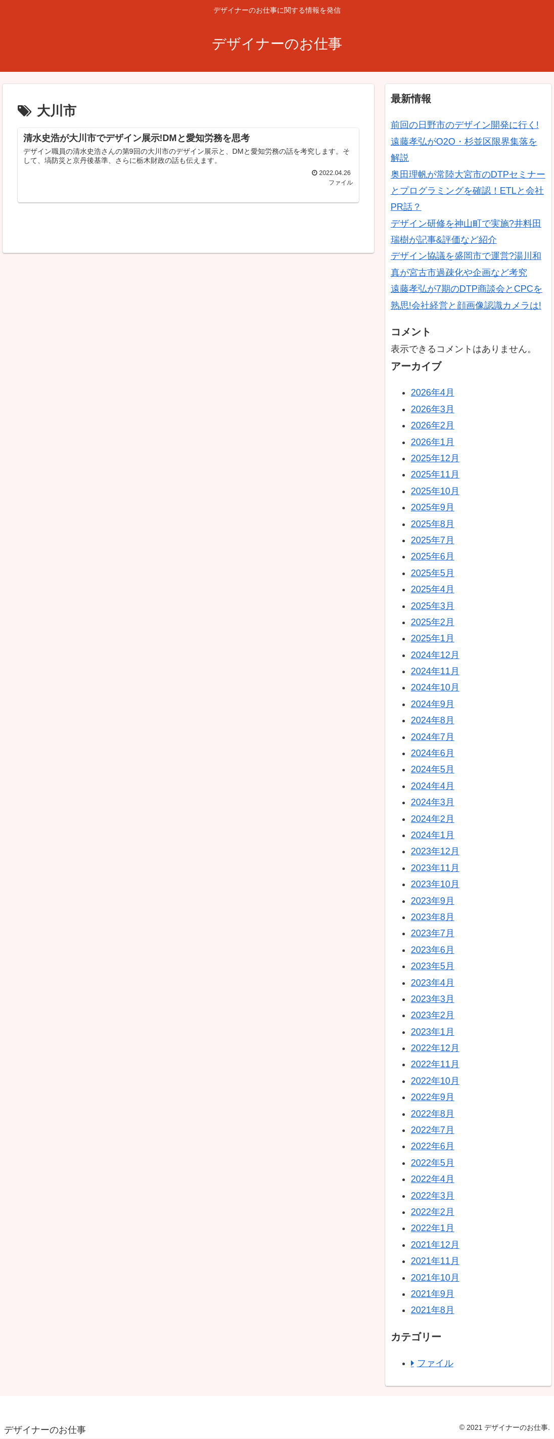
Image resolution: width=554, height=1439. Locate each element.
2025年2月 (432, 622)
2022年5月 (432, 1163)
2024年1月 (432, 835)
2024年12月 (435, 655)
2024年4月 (432, 786)
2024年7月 (432, 737)
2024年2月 (432, 819)
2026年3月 (432, 409)
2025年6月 (432, 556)
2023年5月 (432, 966)
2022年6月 (432, 1146)
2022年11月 (435, 1064)
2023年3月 (432, 999)
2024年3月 (432, 802)
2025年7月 (432, 540)
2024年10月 (435, 687)
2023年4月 (432, 983)
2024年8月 (432, 720)
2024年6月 (432, 753)
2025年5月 (432, 573)
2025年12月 (435, 458)
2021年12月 (435, 1245)
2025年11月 (435, 474)
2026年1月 (432, 442)
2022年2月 (432, 1212)
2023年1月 (432, 1032)
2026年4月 (432, 392)
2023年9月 (432, 901)
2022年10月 (435, 1081)
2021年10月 (435, 1278)
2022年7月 (432, 1130)
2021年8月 (432, 1310)
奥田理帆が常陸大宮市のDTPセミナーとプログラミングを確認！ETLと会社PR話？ (468, 190)
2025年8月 (432, 524)
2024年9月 (432, 704)
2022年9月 (432, 1097)
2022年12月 (435, 1048)
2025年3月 (432, 606)
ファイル (435, 1363)
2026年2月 (432, 425)
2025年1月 (432, 638)
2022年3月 (432, 1196)
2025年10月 (435, 491)
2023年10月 (435, 884)
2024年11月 (435, 671)
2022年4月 (432, 1179)
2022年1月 (432, 1228)
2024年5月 (432, 769)
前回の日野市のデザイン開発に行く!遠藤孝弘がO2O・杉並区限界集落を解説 (465, 141)
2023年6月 (432, 950)
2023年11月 (435, 868)
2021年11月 (435, 1261)
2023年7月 (432, 933)
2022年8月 (432, 1114)
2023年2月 (432, 1015)
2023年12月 (435, 851)
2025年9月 (432, 507)
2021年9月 (432, 1294)
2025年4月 (432, 589)
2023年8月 (432, 917)
